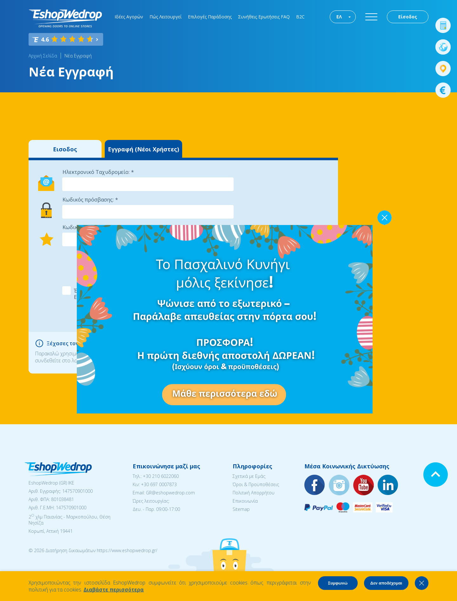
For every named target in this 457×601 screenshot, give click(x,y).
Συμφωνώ (338, 583)
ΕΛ (339, 17)
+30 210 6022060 (161, 476)
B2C (300, 17)
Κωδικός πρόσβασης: (88, 199)
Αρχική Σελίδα (43, 56)
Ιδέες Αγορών (129, 17)
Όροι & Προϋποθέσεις (256, 484)
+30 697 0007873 (159, 484)
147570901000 (77, 491)
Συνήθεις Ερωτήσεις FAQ (264, 17)
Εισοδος (65, 149)
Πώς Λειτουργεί (165, 17)
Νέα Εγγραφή (78, 56)
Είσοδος (407, 17)
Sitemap (241, 509)
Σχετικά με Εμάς (249, 476)
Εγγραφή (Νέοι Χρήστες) (143, 149)
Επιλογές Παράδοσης (210, 17)
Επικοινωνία (245, 501)
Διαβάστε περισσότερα (113, 589)
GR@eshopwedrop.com (170, 493)
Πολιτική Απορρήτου (254, 493)
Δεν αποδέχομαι (386, 583)
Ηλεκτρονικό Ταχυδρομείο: (96, 171)
